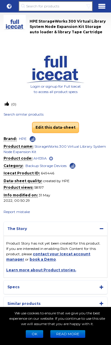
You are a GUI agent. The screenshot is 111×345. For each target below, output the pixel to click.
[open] (51, 158)
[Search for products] (55, 6)
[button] (9, 6)
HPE (23, 138)
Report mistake (17, 211)
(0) (13, 104)
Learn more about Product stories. (41, 270)
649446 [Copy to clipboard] (47, 173)
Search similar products (24, 114)
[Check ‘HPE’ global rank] (32, 139)
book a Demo (43, 259)
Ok (34, 334)
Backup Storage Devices (46, 165)
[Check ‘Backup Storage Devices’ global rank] (72, 165)
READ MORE (67, 334)
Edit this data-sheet (55, 127)
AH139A (40, 158)
